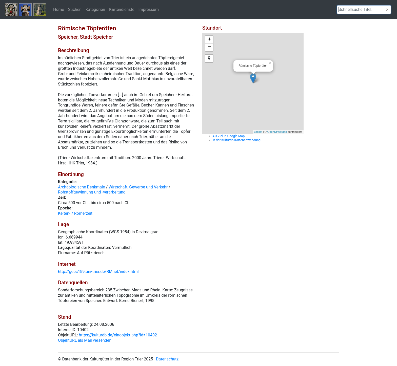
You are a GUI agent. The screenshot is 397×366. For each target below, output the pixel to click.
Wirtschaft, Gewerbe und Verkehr (138, 187)
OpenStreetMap (277, 131)
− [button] (209, 47)
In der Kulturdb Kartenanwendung (236, 140)
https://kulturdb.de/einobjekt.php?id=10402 (118, 335)
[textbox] (364, 10)
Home (58, 9)
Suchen (75, 9)
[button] (387, 10)
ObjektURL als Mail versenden (84, 340)
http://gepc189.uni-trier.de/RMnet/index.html (98, 271)
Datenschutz (167, 359)
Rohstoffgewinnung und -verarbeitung (92, 192)
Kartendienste (121, 9)
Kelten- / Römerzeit (75, 213)
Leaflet (258, 131)
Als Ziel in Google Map (228, 136)
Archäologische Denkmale (81, 187)
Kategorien (95, 9)
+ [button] (209, 40)
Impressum (148, 9)
